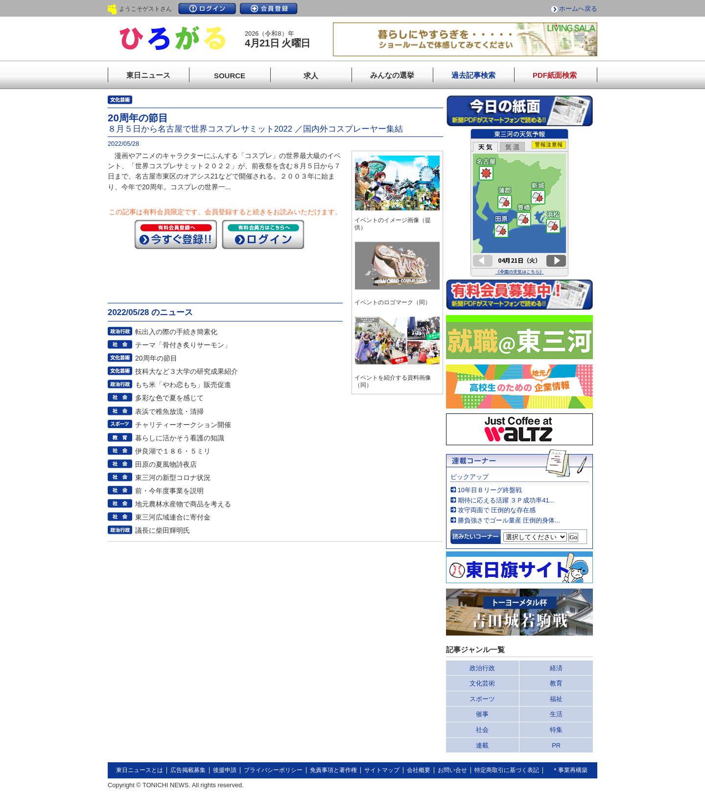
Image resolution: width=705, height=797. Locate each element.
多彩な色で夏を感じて (169, 398)
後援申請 (224, 770)
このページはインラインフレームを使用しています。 (519, 202)
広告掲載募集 (188, 770)
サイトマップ (382, 770)
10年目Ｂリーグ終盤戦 (490, 490)
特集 (556, 729)
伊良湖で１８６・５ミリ (173, 451)
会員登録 (269, 8)
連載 (482, 745)
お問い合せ (452, 770)
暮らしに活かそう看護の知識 (179, 438)
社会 (482, 729)
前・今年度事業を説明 (169, 491)
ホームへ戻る (578, 8)
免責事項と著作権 (333, 770)
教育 (556, 683)
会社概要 (418, 770)
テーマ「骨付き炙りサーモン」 (183, 345)
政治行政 (482, 668)
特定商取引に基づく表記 (506, 770)
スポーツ (482, 699)
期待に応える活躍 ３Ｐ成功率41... (506, 500)
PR (556, 745)
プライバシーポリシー (273, 770)
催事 (482, 714)
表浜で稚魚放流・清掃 (169, 411)
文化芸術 (482, 683)
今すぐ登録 (176, 234)
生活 (556, 714)
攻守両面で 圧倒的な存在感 (497, 510)
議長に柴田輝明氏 (162, 530)
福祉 (556, 699)
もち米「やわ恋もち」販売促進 (183, 384)
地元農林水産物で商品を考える (183, 504)
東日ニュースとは (139, 770)
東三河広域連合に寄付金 (173, 517)
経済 (556, 668)
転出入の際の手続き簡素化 (176, 332)
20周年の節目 (156, 358)
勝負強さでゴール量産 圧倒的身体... (509, 520)
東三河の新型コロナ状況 (173, 477)
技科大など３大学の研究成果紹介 (186, 371)
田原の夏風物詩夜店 (166, 464)
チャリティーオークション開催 (183, 425)
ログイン (207, 8)
